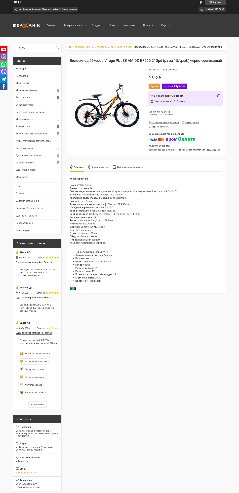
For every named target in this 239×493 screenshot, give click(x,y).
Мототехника (23, 83)
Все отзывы (37, 404)
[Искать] (57, 48)
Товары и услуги (73, 25)
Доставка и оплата (26, 215)
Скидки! (96, 25)
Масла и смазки (24, 119)
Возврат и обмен (25, 223)
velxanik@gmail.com (26, 472)
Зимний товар (23, 126)
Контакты (129, 25)
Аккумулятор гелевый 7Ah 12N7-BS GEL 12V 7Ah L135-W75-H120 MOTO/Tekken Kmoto (38, 272)
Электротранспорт (26, 169)
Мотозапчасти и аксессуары (31, 133)
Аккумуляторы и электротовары (33, 141)
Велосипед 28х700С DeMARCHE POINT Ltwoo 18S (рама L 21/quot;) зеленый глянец (37, 308)
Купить (154, 86)
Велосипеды (101, 47)
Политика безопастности (29, 208)
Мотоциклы (22, 177)
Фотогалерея (23, 230)
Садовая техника (25, 162)
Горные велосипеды (121, 47)
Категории (21, 68)
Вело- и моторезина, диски (30, 112)
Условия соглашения (27, 201)
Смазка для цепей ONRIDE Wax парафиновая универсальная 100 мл (38, 341)
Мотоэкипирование (26, 90)
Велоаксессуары (25, 104)
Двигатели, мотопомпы (28, 155)
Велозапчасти (23, 97)
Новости (148, 25)
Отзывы (20, 193)
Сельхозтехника (25, 148)
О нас (112, 25)
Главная (51, 25)
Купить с (174, 86)
